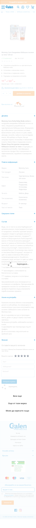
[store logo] (9, 7)
